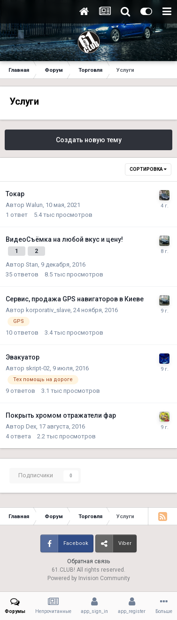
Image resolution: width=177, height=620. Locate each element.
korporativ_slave (48, 310)
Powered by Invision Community (88, 578)
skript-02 (38, 368)
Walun (34, 204)
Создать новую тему (89, 140)
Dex (31, 426)
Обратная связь (88, 561)
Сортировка (148, 169)
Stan (32, 264)
